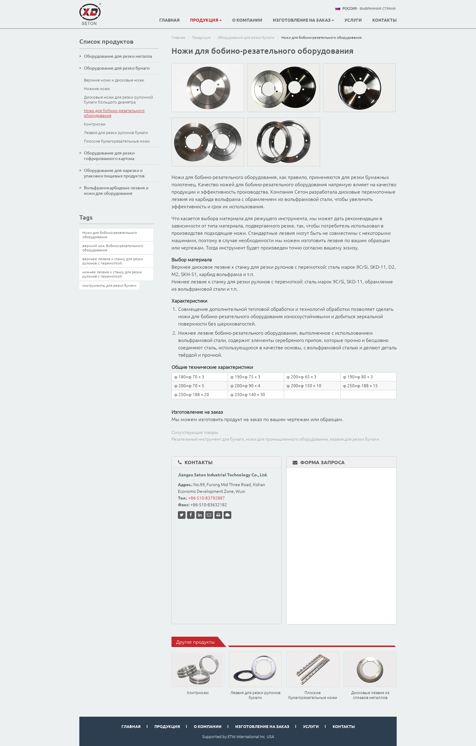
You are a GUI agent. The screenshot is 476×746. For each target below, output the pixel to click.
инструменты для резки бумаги (109, 285)
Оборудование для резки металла (118, 56)
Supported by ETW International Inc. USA (238, 736)
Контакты (384, 20)
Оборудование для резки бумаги (246, 37)
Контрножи (198, 692)
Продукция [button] (206, 20)
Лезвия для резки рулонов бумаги (255, 695)
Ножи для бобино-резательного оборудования (114, 113)
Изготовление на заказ (262, 726)
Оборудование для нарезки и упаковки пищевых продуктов (114, 173)
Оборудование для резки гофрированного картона (109, 156)
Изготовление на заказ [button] (303, 20)
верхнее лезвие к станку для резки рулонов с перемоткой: (112, 261)
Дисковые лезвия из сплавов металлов (370, 695)
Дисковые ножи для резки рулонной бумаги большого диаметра (118, 99)
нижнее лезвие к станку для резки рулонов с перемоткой (112, 274)
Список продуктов (106, 41)
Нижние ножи (97, 88)
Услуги (353, 20)
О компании (247, 20)
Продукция (201, 37)
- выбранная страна (369, 8)
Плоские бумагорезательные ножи (312, 695)
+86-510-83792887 (206, 498)
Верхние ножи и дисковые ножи (114, 80)
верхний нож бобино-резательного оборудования (112, 248)
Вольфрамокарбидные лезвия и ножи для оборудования (116, 190)
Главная (169, 20)
